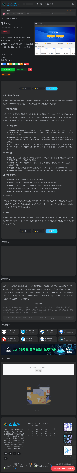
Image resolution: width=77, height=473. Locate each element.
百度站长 (45, 423)
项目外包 (8, 18)
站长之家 (38, 423)
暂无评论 (6, 358)
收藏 (5, 32)
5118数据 (64, 286)
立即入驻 (70, 11)
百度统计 (30, 423)
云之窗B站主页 (34, 425)
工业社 (15, 464)
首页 (3, 18)
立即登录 (38, 371)
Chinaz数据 (15, 289)
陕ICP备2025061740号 (24, 464)
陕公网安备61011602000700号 (40, 464)
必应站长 (52, 423)
